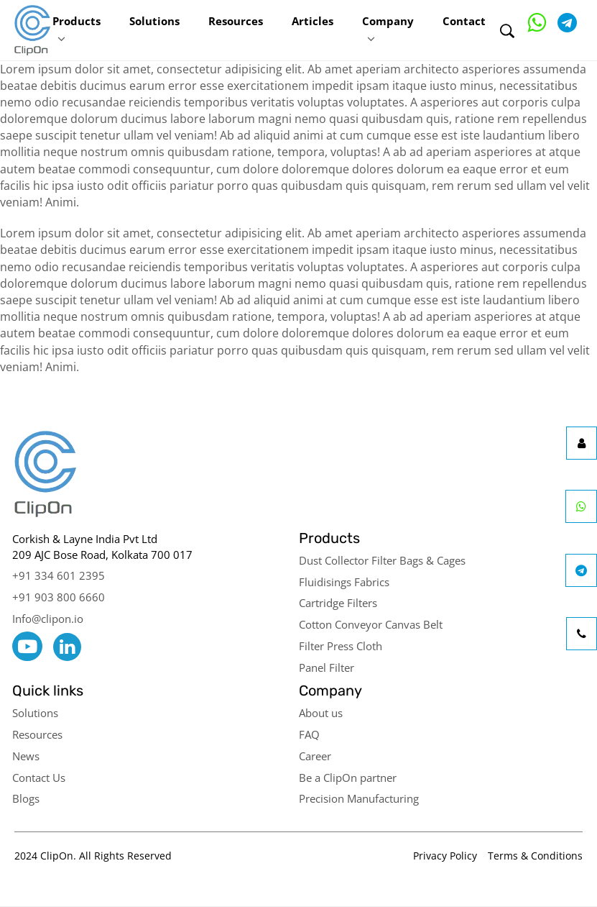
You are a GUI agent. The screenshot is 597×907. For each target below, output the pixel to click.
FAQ (309, 734)
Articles (312, 21)
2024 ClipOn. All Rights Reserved (93, 855)
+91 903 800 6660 (58, 597)
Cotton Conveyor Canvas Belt (371, 624)
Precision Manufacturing (359, 798)
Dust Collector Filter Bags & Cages (382, 560)
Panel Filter (326, 667)
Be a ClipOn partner (348, 777)
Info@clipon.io (47, 618)
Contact (464, 21)
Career (315, 756)
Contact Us (38, 777)
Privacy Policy (445, 855)
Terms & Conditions (535, 855)
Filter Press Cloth (340, 646)
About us (321, 713)
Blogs (26, 798)
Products (76, 21)
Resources (235, 21)
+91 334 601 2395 (58, 575)
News (26, 756)
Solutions (154, 21)
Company (388, 21)
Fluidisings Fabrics (344, 582)
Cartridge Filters (338, 603)
